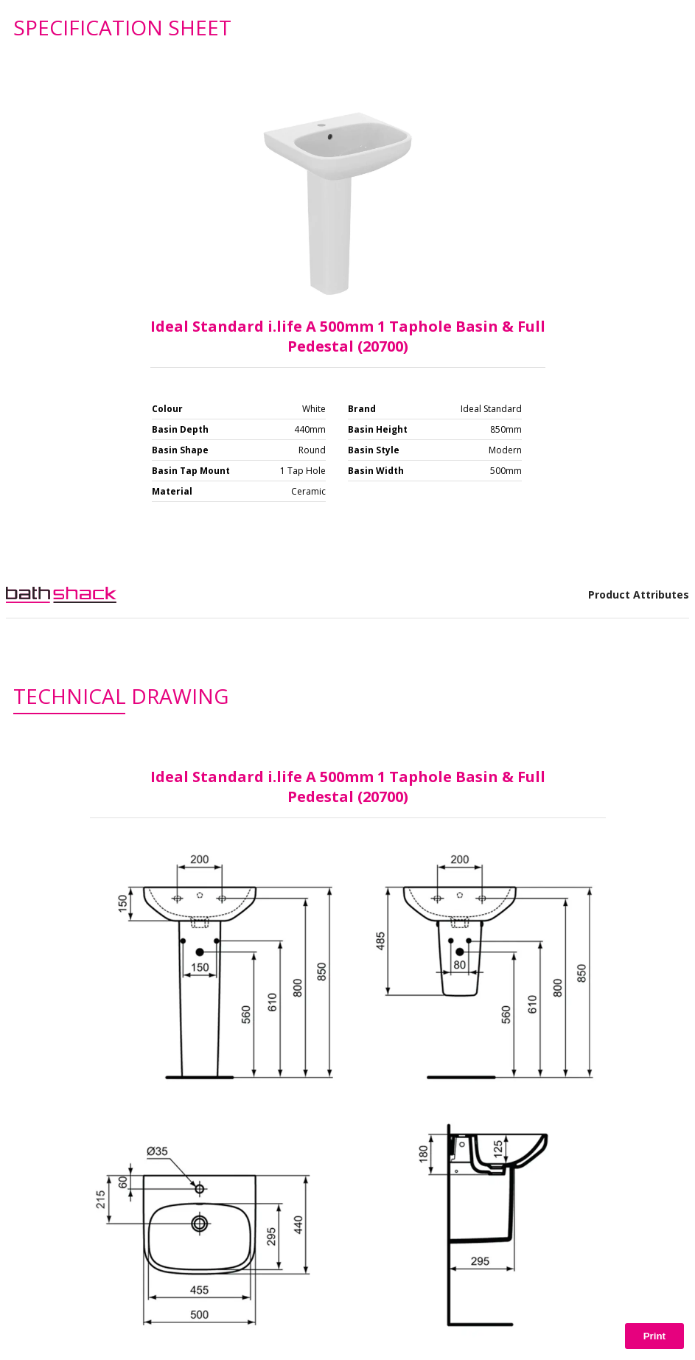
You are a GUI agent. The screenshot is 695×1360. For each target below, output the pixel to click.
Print (654, 1336)
